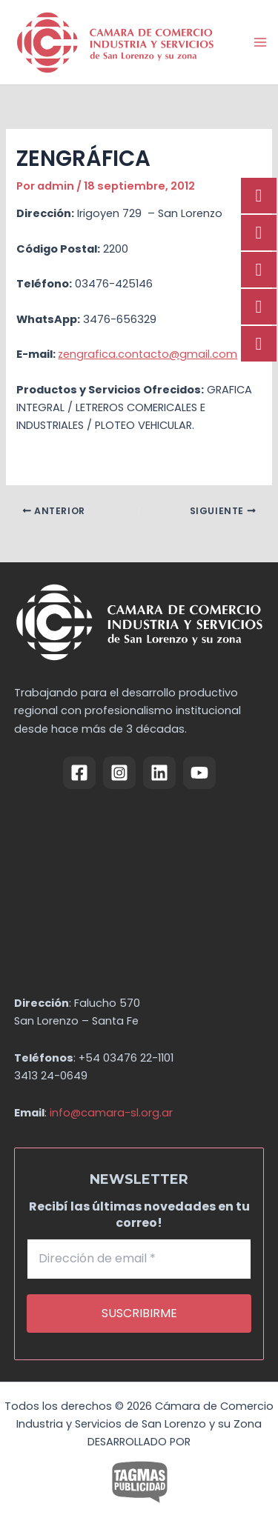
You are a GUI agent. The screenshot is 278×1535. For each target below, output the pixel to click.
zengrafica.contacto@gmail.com (147, 354)
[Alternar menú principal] (260, 42)
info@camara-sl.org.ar (111, 1112)
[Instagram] (119, 772)
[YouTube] (199, 772)
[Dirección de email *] (139, 1259)
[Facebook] (79, 772)
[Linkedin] (159, 772)
